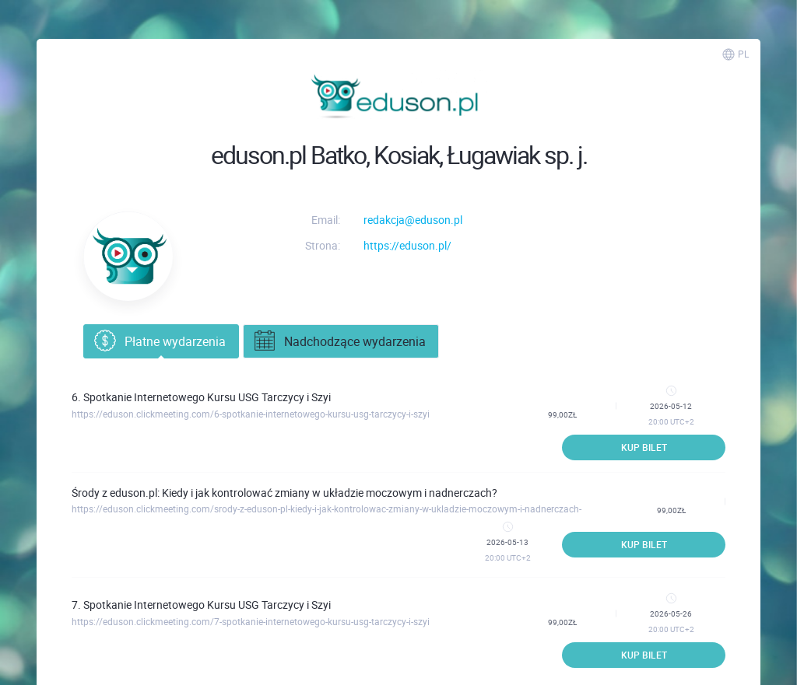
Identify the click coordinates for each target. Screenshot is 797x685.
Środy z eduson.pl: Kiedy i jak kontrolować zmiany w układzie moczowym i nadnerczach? (284, 492)
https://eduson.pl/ (407, 245)
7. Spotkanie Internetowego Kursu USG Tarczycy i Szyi (201, 604)
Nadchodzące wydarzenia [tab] (338, 341)
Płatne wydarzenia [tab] (159, 341)
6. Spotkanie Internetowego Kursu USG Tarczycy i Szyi (201, 397)
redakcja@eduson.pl (412, 219)
